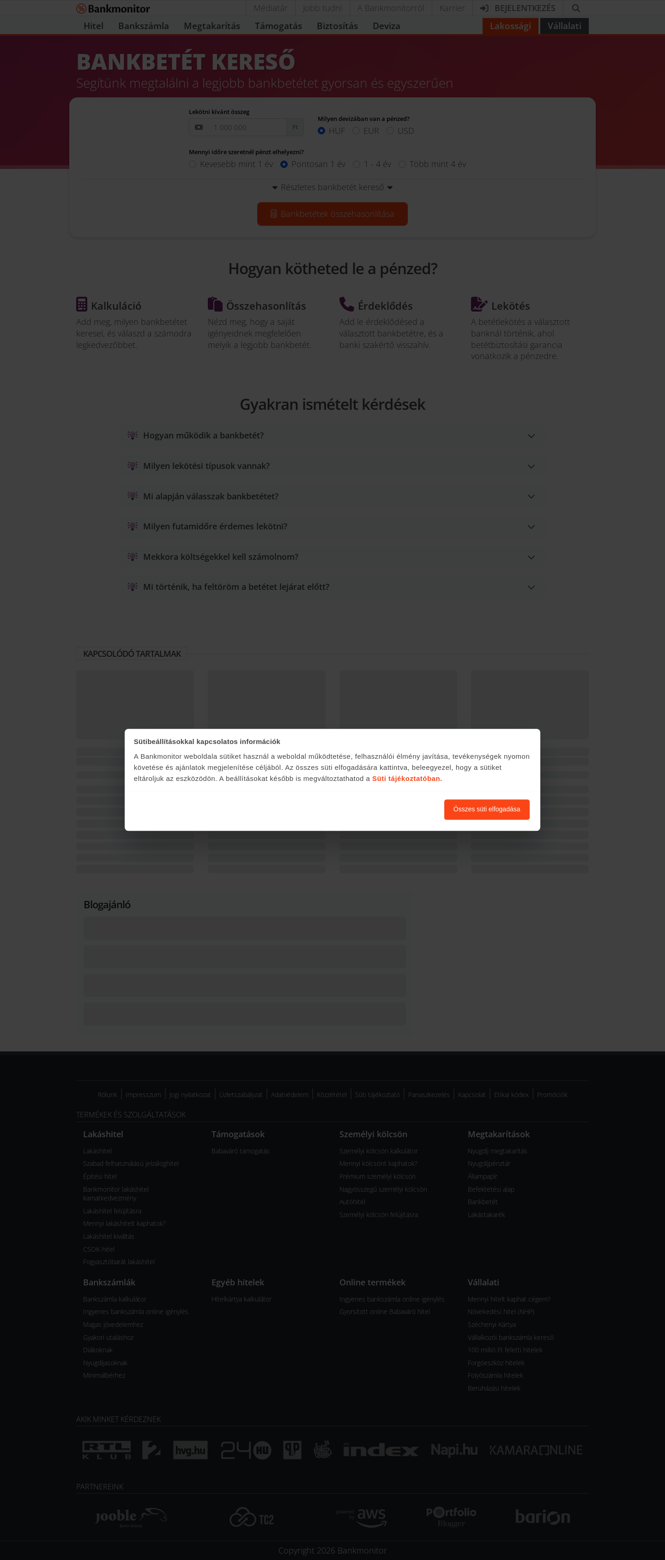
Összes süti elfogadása (486, 809)
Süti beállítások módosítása (386, 809)
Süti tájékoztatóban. (407, 778)
